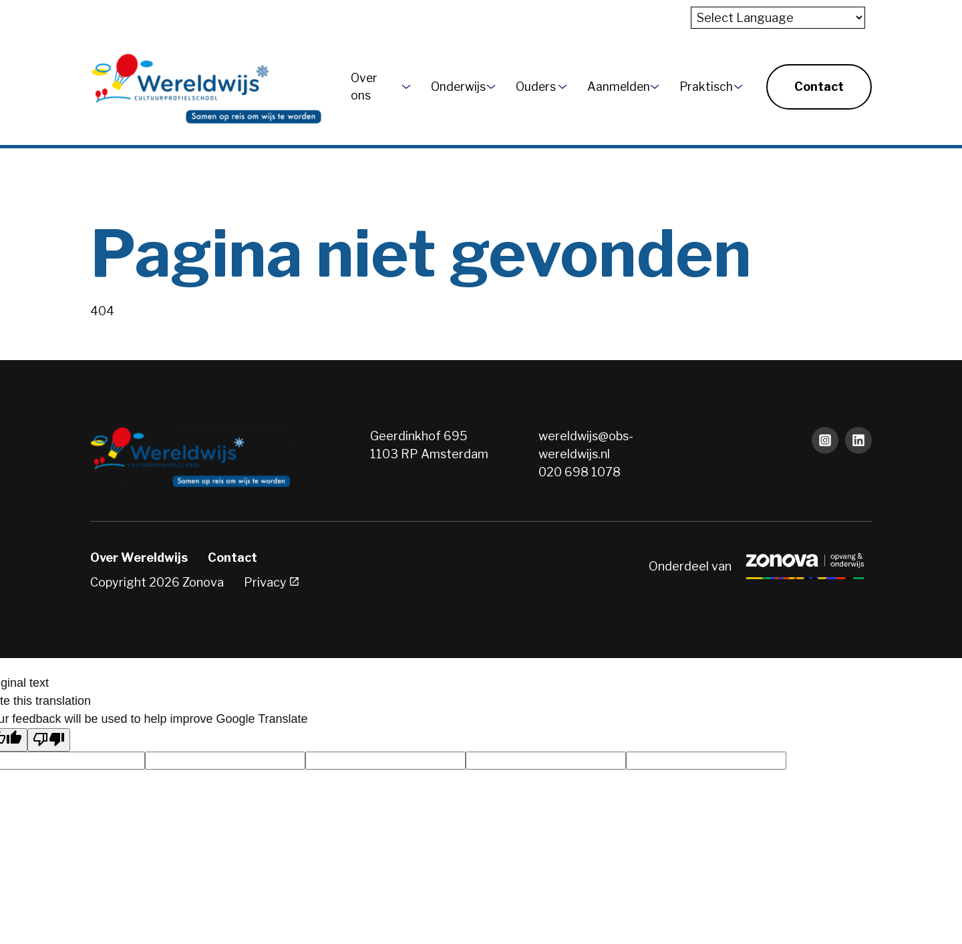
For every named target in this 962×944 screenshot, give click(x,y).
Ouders (532, 87)
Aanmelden (613, 87)
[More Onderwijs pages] (491, 87)
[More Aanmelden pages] (654, 87)
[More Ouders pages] (562, 87)
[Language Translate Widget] (778, 18)
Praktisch (701, 87)
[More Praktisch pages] (738, 87)
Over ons (364, 86)
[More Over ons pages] (406, 87)
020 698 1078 (579, 472)
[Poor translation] (48, 740)
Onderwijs (453, 87)
